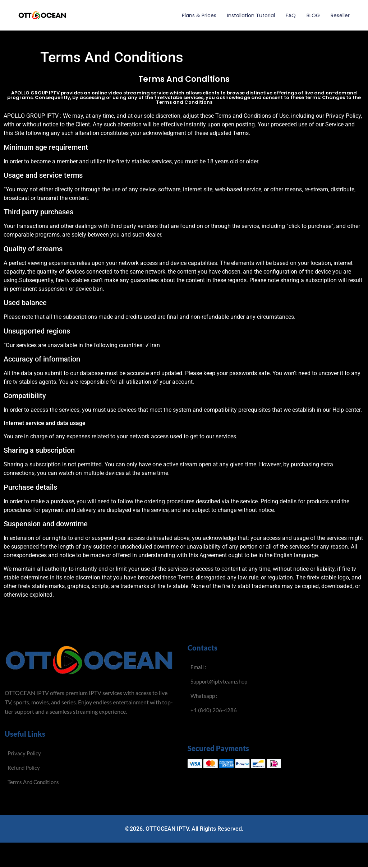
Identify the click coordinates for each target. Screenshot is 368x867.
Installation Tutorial (251, 15)
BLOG (313, 15)
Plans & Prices (199, 15)
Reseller (340, 15)
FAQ (291, 15)
